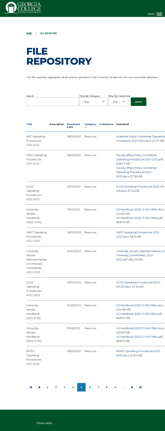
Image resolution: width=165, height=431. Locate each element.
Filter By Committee (119, 96)
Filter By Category (89, 96)
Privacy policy (44, 422)
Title (29, 124)
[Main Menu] (154, 14)
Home (29, 33)
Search (30, 96)
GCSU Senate (22, 8)
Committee (106, 124)
